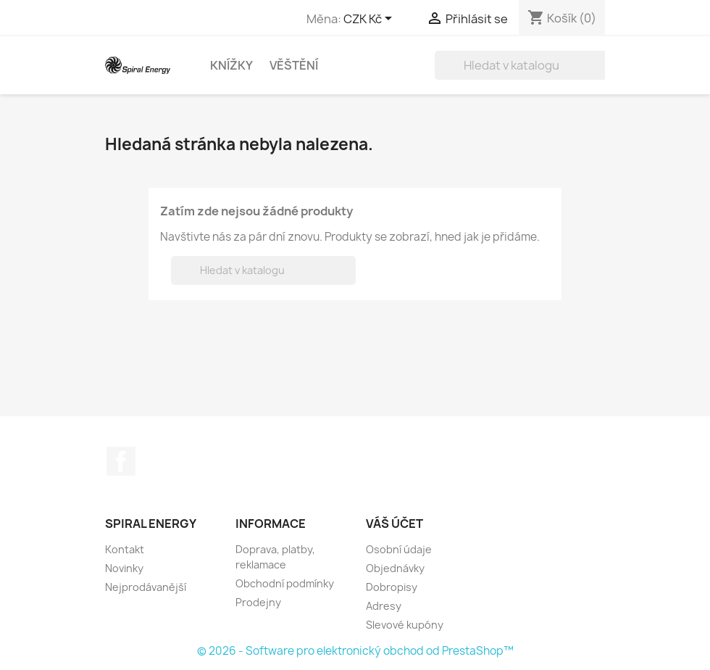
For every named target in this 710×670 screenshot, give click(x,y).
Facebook (120, 461)
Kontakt (124, 549)
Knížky (231, 65)
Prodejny (258, 602)
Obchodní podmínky (284, 583)
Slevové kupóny (404, 625)
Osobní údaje (399, 549)
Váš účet (394, 524)
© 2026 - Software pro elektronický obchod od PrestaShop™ (355, 650)
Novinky (124, 568)
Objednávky (395, 568)
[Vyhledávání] (527, 65)
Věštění (294, 65)
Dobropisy (391, 587)
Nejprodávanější (145, 587)
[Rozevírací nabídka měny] (370, 19)
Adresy (383, 606)
